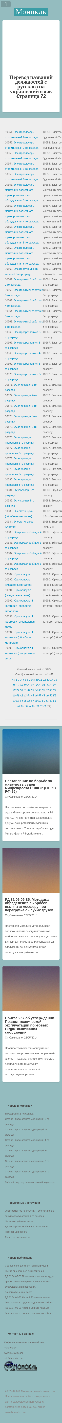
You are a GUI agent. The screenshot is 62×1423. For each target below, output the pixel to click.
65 (22, 706)
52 (14, 700)
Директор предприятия (17, 1237)
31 (25, 690)
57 (32, 700)
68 (33, 706)
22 (36, 685)
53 (17, 700)
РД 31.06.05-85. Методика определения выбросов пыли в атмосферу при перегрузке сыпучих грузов (29, 904)
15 (55, 679)
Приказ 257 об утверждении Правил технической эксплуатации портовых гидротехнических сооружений (29, 1025)
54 (21, 700)
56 (28, 700)
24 (43, 685)
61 (47, 700)
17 (17, 685)
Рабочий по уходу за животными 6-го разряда (30, 1182)
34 (36, 690)
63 (54, 700)
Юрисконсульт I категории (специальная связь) (20, 621)
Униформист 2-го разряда (19, 1113)
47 (39, 695)
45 (32, 695)
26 (50, 685)
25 (47, 685)
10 (37, 679)
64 (18, 706)
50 (50, 695)
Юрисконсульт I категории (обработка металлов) (19, 606)
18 (21, 685)
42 (21, 695)
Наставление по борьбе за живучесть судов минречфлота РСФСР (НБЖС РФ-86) (30, 786)
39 (54, 690)
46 (36, 695)
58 (36, 700)
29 (17, 690)
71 (44, 706)
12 (44, 679)
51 (54, 695)
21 (32, 685)
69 (37, 706)
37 (47, 690)
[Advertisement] (31, 46)
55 (25, 700)
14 (51, 679)
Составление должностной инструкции (26, 1265)
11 (40, 679)
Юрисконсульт (22, 574)
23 (39, 685)
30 (21, 690)
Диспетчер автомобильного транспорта (26, 1226)
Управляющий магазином (19, 1221)
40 (14, 695)
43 (25, 695)
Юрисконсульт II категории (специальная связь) (20, 653)
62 (50, 700)
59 (39, 700)
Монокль (31, 12)
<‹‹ (13, 679)
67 (29, 706)
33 (32, 690)
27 (54, 685)
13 (48, 679)
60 (43, 700)
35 (39, 690)
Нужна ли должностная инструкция (24, 1271)
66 (26, 706)
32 (28, 690)
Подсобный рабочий (16, 1232)
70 (41, 706)
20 (28, 685)
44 (28, 695)
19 (25, 685)
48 (43, 695)
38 (50, 690)
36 (43, 690)
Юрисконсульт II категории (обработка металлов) (19, 637)
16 (14, 685)
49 (47, 695)
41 (17, 695)
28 (14, 690)
